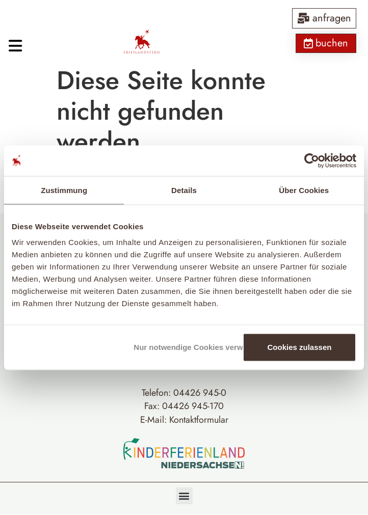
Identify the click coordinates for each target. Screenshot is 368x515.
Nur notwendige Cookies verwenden (186, 347)
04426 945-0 (199, 392)
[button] (184, 495)
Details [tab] (184, 189)
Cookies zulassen (300, 347)
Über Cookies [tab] (304, 189)
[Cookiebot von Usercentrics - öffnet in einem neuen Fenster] (311, 160)
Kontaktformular (198, 419)
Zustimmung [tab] (64, 189)
